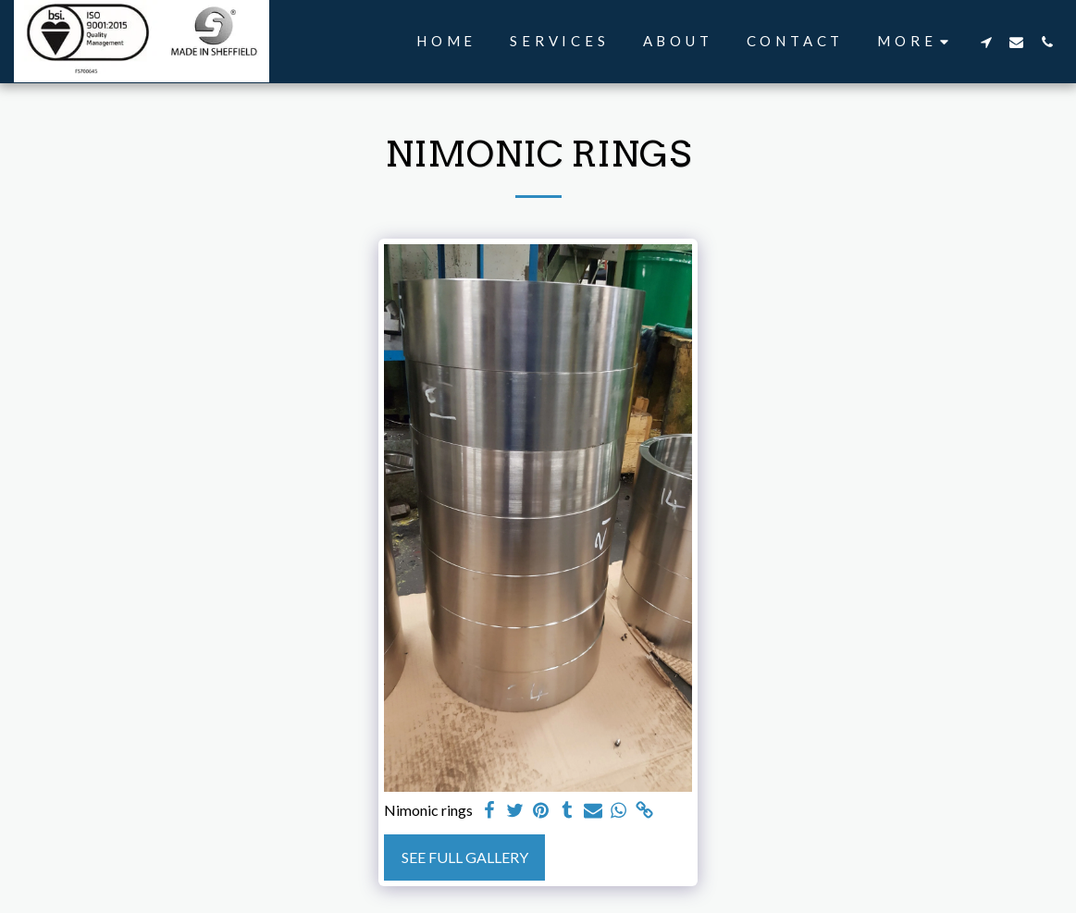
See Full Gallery (465, 857)
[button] (985, 41)
